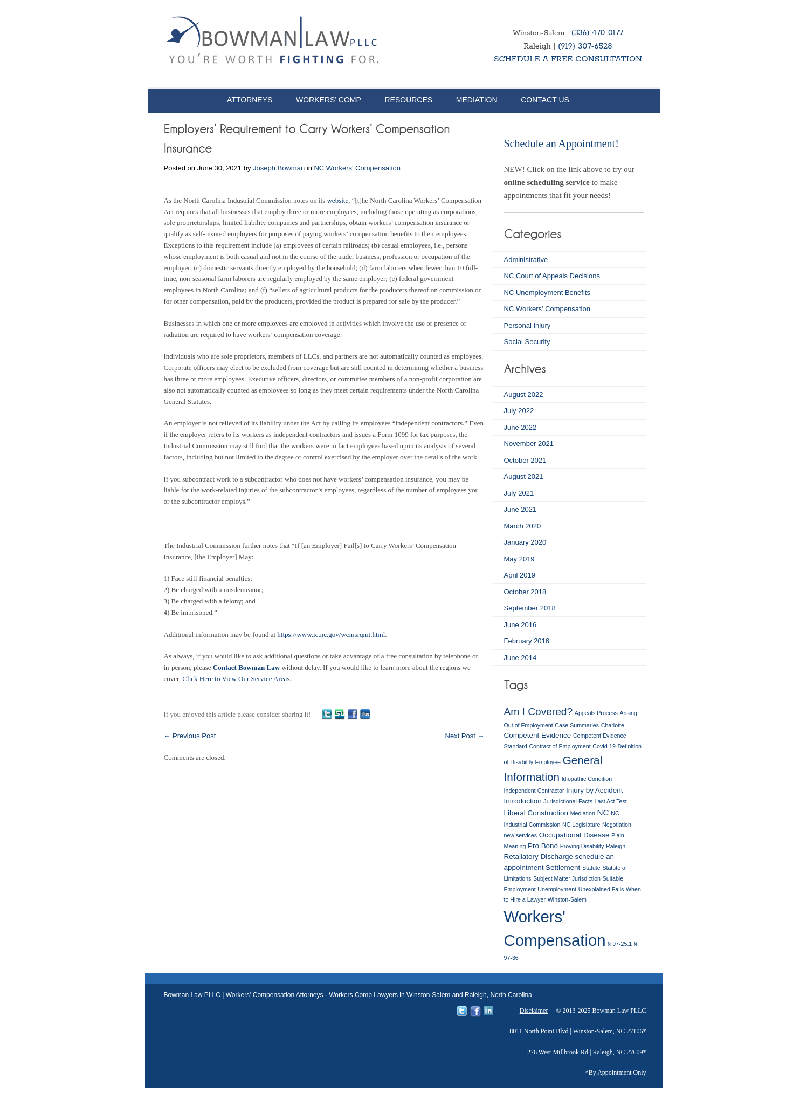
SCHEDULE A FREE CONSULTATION (568, 59)
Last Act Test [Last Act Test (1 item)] (611, 801)
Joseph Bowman (279, 168)
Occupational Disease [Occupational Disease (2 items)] (574, 835)
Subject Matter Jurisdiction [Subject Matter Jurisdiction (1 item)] (567, 878)
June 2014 (520, 658)
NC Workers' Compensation (357, 168)
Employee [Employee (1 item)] (548, 762)
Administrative (526, 260)
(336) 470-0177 (597, 33)
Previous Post (190, 736)
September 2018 (530, 608)
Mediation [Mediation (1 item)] (582, 813)
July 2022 (519, 411)
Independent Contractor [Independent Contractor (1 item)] (534, 790)
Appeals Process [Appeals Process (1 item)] (596, 713)
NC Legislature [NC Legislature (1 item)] (581, 824)
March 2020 (522, 526)
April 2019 (520, 575)
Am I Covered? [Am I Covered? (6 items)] (538, 711)
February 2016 (527, 641)
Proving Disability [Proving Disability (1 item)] (582, 846)
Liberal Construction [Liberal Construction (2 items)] (536, 813)
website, (338, 200)
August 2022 (523, 394)
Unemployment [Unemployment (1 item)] (556, 889)
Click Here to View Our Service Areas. (236, 679)
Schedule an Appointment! (561, 143)
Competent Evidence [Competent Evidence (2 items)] (537, 735)
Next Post (465, 736)
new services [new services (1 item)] (520, 835)
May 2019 (519, 559)
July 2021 (519, 493)
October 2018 (525, 592)
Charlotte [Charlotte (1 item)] (612, 725)
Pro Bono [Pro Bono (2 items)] (543, 846)
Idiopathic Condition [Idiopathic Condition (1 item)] (587, 778)
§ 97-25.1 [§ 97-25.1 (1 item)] (620, 943)
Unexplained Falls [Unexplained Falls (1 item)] (601, 889)
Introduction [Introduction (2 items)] (523, 801)
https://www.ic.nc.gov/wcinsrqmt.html (331, 634)
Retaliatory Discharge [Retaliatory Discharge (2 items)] (538, 857)
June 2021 (520, 509)
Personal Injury (527, 325)
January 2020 (525, 542)
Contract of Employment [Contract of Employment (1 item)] (559, 746)
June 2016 (520, 625)
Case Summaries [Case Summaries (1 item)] (577, 725)
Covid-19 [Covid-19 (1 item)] (604, 746)
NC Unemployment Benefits (547, 293)
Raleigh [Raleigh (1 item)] (615, 846)
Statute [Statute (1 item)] (591, 867)
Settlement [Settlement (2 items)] (563, 867)
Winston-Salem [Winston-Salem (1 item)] (567, 899)
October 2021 (525, 460)
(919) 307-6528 (585, 46)
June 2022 (520, 427)
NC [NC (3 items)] (603, 812)
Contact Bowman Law (246, 667)
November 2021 (529, 443)
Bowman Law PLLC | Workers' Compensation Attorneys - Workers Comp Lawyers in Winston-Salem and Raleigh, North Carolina (348, 995)
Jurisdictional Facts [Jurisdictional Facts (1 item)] (567, 801)
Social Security (527, 342)
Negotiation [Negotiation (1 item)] (616, 824)
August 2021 (523, 476)
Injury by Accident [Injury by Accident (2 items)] (594, 790)
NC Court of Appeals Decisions (552, 276)
